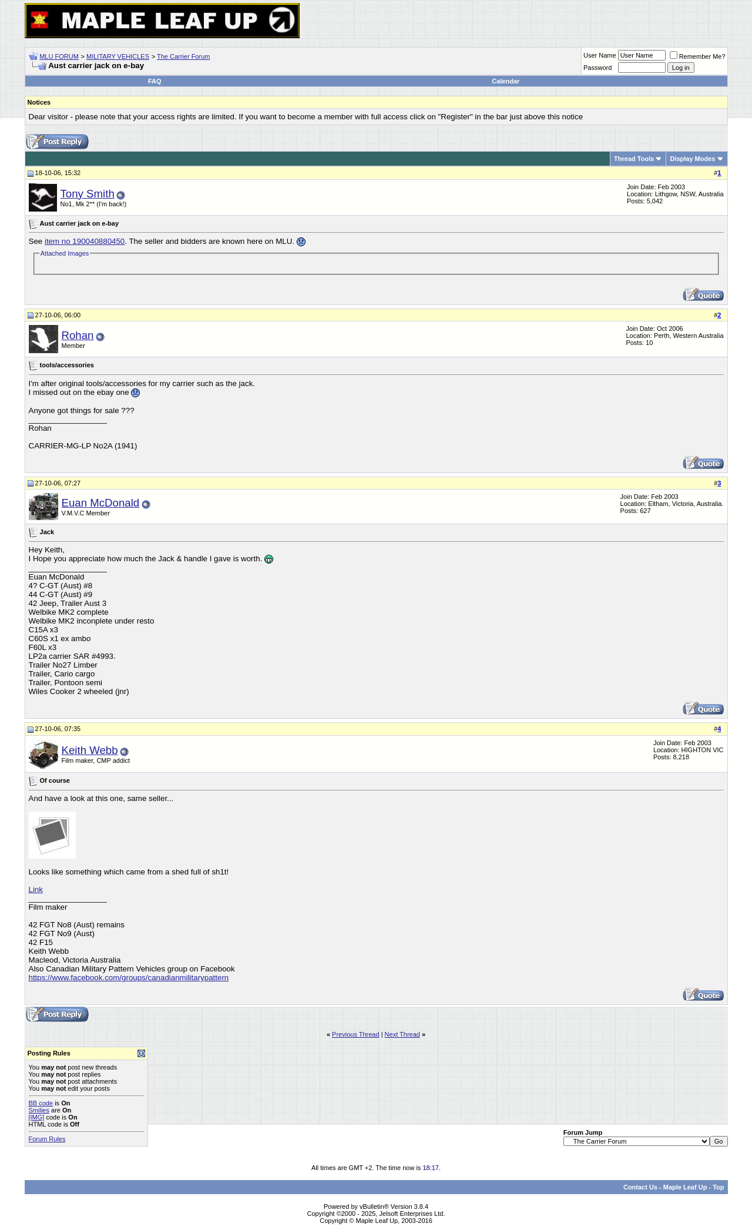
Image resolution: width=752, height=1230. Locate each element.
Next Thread (402, 1034)
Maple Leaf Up (685, 1187)
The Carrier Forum (183, 56)
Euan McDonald (101, 503)
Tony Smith (88, 193)
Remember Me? (698, 56)
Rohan (78, 335)
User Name (599, 55)
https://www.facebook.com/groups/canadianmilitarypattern (129, 977)
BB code (41, 1103)
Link (36, 889)
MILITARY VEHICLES (117, 56)
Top (718, 1187)
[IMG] (37, 1117)
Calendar (505, 81)
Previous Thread (356, 1034)
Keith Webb (90, 750)
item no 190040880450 (85, 241)
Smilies (39, 1110)
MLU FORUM (59, 56)
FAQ (155, 81)
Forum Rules (47, 1138)
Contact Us (640, 1187)
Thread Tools (634, 158)
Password (597, 67)
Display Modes (692, 158)
